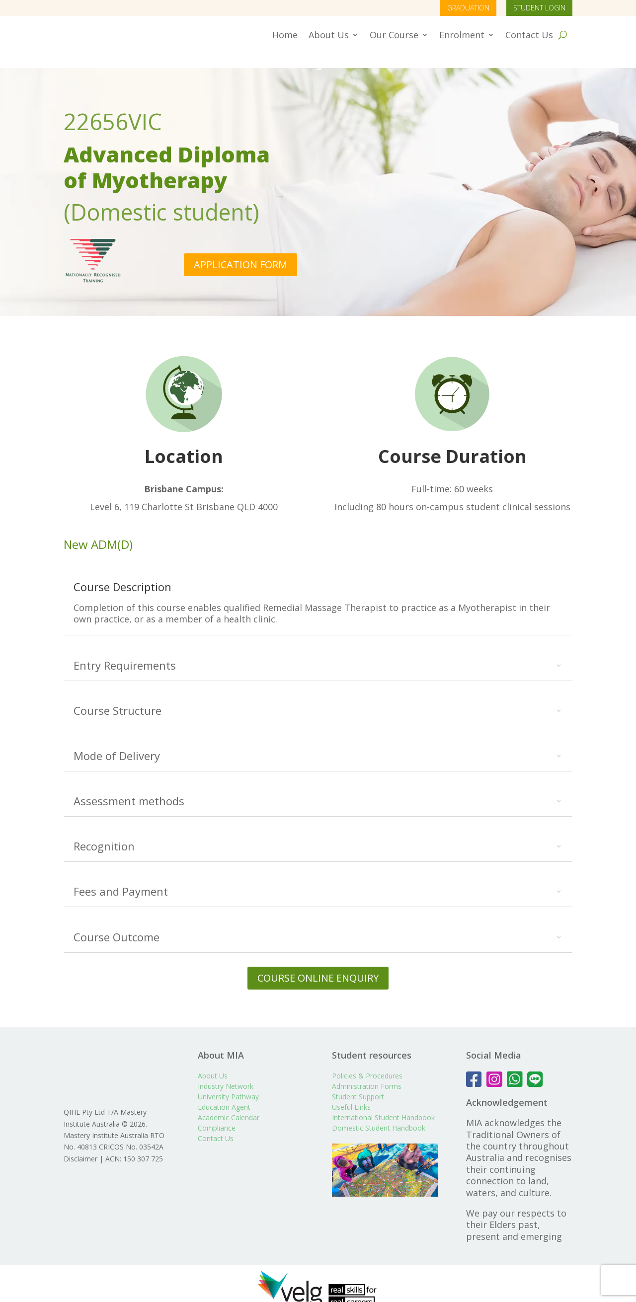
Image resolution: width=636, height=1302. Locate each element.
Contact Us (529, 35)
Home (285, 35)
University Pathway (228, 1082)
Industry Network (225, 1071)
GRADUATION (468, 7)
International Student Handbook (383, 1103)
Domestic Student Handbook (378, 1113)
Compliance (217, 1113)
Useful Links (351, 1092)
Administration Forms (366, 1071)
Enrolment (461, 35)
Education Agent (224, 1092)
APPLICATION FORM (240, 250)
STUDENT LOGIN (539, 7)
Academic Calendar (228, 1103)
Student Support (358, 1082)
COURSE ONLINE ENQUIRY (318, 963)
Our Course (394, 35)
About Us (329, 35)
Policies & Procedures (367, 1061)
